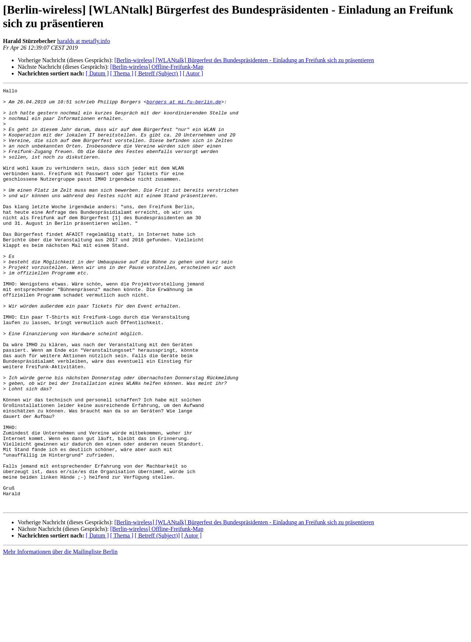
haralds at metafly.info (83, 41)
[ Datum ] (97, 73)
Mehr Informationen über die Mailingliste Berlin (60, 635)
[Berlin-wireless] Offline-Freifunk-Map (156, 67)
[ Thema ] (122, 73)
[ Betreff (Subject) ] (158, 73)
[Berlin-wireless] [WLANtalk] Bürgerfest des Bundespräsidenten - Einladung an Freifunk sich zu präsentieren (244, 60)
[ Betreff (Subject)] (157, 619)
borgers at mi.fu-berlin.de (183, 105)
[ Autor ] (193, 73)
